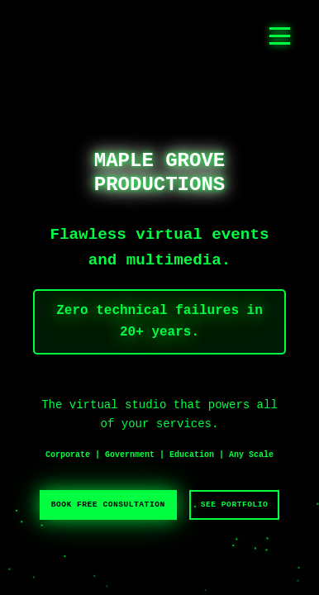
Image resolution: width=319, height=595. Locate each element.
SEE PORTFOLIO (235, 504)
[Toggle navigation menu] (279, 36)
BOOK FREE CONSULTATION (108, 504)
